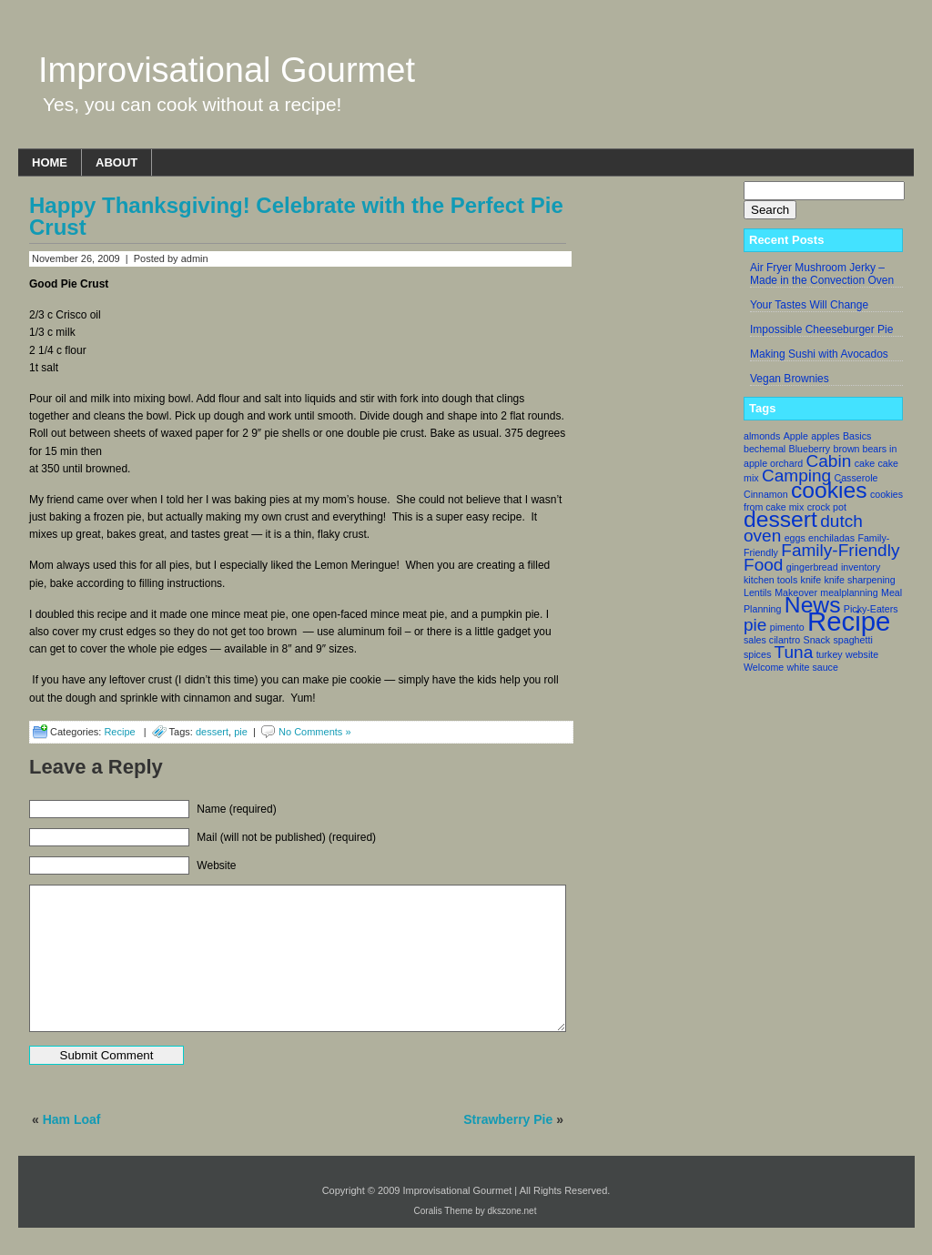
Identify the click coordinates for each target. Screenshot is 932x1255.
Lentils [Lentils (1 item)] (758, 592)
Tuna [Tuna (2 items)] (794, 652)
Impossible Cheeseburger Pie (821, 329)
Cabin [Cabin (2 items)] (829, 461)
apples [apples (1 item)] (825, 435)
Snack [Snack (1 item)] (817, 639)
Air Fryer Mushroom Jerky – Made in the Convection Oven (822, 274)
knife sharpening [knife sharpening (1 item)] (859, 579)
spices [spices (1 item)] (757, 654)
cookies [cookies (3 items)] (829, 490)
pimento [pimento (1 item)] (787, 627)
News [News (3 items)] (813, 604)
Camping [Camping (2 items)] (796, 475)
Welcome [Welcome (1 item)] (764, 667)
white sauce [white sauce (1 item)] (812, 667)
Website (216, 865)
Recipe (119, 731)
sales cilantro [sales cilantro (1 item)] (772, 639)
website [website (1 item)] (862, 654)
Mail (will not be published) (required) (286, 837)
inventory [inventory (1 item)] (860, 567)
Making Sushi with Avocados (819, 354)
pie (241, 731)
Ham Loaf (72, 1119)
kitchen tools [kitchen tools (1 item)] (770, 579)
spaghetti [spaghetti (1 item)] (853, 639)
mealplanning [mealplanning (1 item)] (848, 592)
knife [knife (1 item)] (811, 579)
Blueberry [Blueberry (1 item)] (810, 448)
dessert (212, 731)
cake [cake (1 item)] (865, 463)
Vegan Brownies (789, 378)
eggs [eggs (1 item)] (795, 537)
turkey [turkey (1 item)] (829, 654)
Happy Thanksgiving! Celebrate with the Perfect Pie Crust (296, 216)
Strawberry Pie (507, 1119)
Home (49, 162)
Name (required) (236, 809)
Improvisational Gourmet (226, 70)
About (116, 162)
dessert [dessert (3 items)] (780, 519)
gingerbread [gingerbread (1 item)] (812, 567)
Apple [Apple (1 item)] (796, 435)
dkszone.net (512, 1211)
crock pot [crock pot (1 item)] (826, 506)
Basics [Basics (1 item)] (857, 435)
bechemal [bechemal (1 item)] (764, 448)
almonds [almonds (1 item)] (762, 435)
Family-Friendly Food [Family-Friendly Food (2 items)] (821, 557)
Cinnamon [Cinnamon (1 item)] (766, 494)
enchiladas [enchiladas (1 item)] (831, 537)
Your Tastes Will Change (809, 305)
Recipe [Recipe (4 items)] (848, 621)
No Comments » (314, 731)
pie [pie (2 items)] (755, 624)
